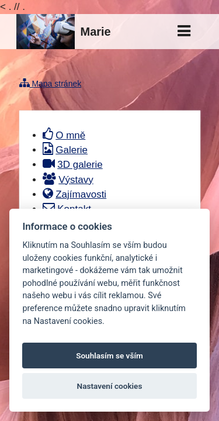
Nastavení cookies (109, 386)
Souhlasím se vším (109, 355)
